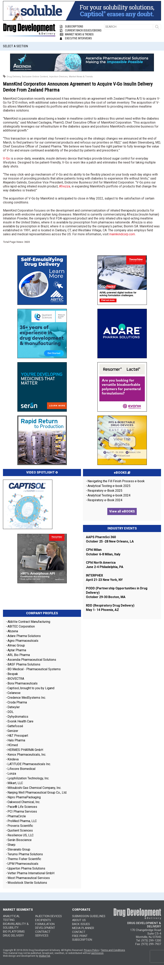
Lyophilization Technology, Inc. (28, 778)
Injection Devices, (58, 76)
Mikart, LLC (15, 783)
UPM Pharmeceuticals (23, 864)
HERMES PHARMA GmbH (25, 750)
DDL (11, 712)
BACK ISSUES (81, 924)
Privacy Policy (91, 950)
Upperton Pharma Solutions (27, 868)
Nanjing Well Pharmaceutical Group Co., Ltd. (37, 792)
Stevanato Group (19, 849)
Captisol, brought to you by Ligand (31, 688)
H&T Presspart (18, 735)
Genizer (13, 731)
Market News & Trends (77, 34)
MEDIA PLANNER (83, 928)
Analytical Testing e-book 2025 (109, 486)
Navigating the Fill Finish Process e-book (116, 481)
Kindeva (13, 759)
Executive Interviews (76, 38)
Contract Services (42, 933)
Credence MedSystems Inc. (27, 697)
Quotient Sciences (20, 830)
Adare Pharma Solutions (24, 636)
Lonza (12, 773)
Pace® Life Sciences (22, 807)
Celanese (14, 693)
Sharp (11, 845)
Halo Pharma (16, 740)
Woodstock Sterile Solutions (27, 883)
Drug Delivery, (14, 76)
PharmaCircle (17, 816)
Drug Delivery (13, 935)
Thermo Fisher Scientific (24, 859)
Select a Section (15, 46)
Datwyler (14, 707)
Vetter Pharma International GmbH (31, 873)
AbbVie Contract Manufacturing (29, 622)
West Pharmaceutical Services (29, 878)
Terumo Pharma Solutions (25, 854)
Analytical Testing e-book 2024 (109, 495)
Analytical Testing (11, 918)
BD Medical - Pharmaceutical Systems (34, 669)
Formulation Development (45, 926)
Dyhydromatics (18, 716)
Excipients (43, 920)
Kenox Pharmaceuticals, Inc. (27, 754)
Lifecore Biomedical (21, 769)
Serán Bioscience (20, 840)
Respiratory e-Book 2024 (105, 500)
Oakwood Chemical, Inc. (24, 802)
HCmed (13, 745)
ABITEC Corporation (21, 626)
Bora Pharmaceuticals (23, 683)
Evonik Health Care (20, 721)
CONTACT (78, 932)
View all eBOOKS (122, 511)
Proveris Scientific (20, 826)
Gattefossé (15, 726)
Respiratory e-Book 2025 (105, 490)
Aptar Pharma (17, 650)
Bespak (13, 674)
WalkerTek (44, 956)
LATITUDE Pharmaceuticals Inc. (29, 764)
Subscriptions (71, 26)
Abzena (13, 631)
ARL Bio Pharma (19, 655)
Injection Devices (48, 916)
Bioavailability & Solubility (16, 925)
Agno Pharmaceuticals (23, 641)
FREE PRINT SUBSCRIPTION (82, 937)
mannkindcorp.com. (122, 234)
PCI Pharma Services (22, 811)
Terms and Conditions (113, 950)
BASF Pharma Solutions (24, 664)
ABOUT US (79, 920)
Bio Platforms (14, 931)
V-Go (6, 158)
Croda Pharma (17, 702)
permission (97, 953)
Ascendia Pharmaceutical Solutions (32, 660)
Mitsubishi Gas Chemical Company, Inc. (34, 788)
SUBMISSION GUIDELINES (88, 916)
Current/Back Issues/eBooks (81, 30)
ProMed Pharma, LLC (22, 821)
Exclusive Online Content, (35, 76)
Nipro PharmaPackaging (24, 797)
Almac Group (16, 645)
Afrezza (64, 186)
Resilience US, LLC (21, 835)
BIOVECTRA (16, 679)
